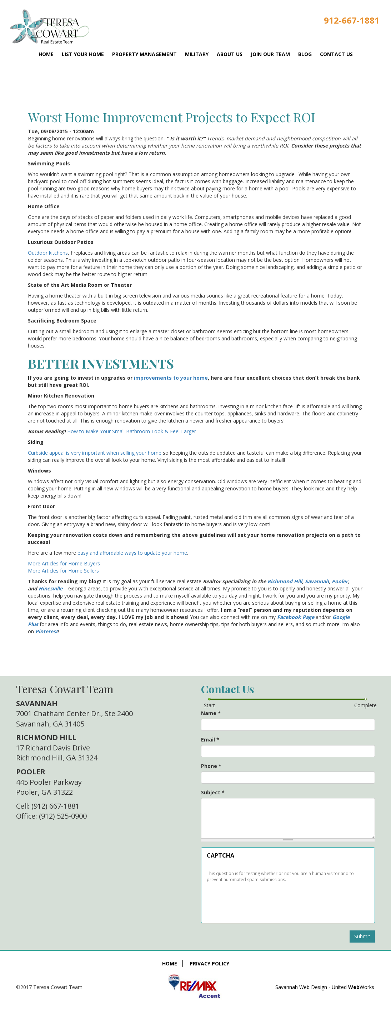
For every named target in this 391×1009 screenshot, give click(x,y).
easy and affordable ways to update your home (132, 552)
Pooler (340, 581)
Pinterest (46, 631)
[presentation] (261, 900)
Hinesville (50, 588)
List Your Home (83, 54)
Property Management (144, 54)
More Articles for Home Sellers (63, 570)
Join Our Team (270, 54)
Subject (213, 792)
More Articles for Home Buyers (64, 563)
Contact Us (336, 54)
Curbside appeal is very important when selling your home (94, 452)
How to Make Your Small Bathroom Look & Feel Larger (131, 431)
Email (210, 739)
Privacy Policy (209, 963)
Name (211, 713)
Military (197, 54)
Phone (211, 766)
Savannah (317, 581)
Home (46, 54)
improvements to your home (171, 377)
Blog (305, 54)
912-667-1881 (352, 20)
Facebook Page (295, 617)
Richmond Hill (284, 581)
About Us (229, 54)
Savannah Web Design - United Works (324, 987)
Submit (362, 936)
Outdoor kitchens (48, 252)
